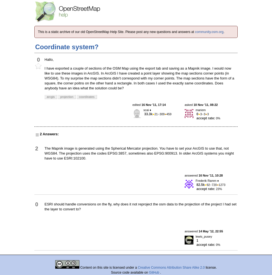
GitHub (154, 272)
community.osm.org (209, 32)
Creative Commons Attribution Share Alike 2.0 (171, 268)
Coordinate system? (67, 47)
